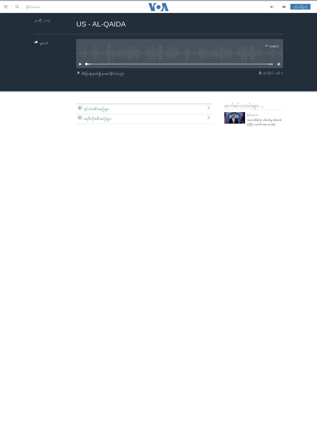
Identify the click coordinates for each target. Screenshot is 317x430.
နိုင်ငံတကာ (33, 7)
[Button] (41, 43)
